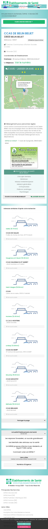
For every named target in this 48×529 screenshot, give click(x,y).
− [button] (6, 80)
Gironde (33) (33, 14)
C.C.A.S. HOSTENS (13, 320)
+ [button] (6, 77)
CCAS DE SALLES (12, 233)
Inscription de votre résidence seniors (17, 512)
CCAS (8, 291)
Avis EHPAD (7, 510)
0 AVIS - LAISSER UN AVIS (24, 70)
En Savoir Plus (24, 527)
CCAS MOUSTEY (12, 379)
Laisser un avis (37, 197)
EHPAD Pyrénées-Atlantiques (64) (15, 498)
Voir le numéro (23, 62)
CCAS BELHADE (12, 408)
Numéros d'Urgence (24, 464)
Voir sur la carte (11, 239)
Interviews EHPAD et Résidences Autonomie (18, 515)
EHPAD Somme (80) (10, 500)
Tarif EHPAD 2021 (9, 517)
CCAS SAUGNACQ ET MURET (17, 262)
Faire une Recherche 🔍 (24, 22)
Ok (24, 524)
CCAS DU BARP (12, 350)
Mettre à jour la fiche (35, 40)
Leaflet (17, 108)
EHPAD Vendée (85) (10, 503)
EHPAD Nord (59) (9, 495)
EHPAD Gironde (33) (10, 493)
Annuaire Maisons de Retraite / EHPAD (14, 14)
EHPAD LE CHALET (11, 141)
